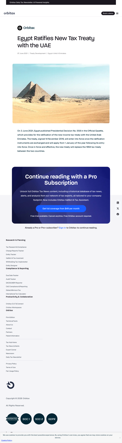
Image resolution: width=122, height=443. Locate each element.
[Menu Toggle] (117, 13)
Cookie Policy (6, 440)
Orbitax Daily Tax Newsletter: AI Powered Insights (29, 1)
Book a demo (108, 13)
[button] (117, 202)
